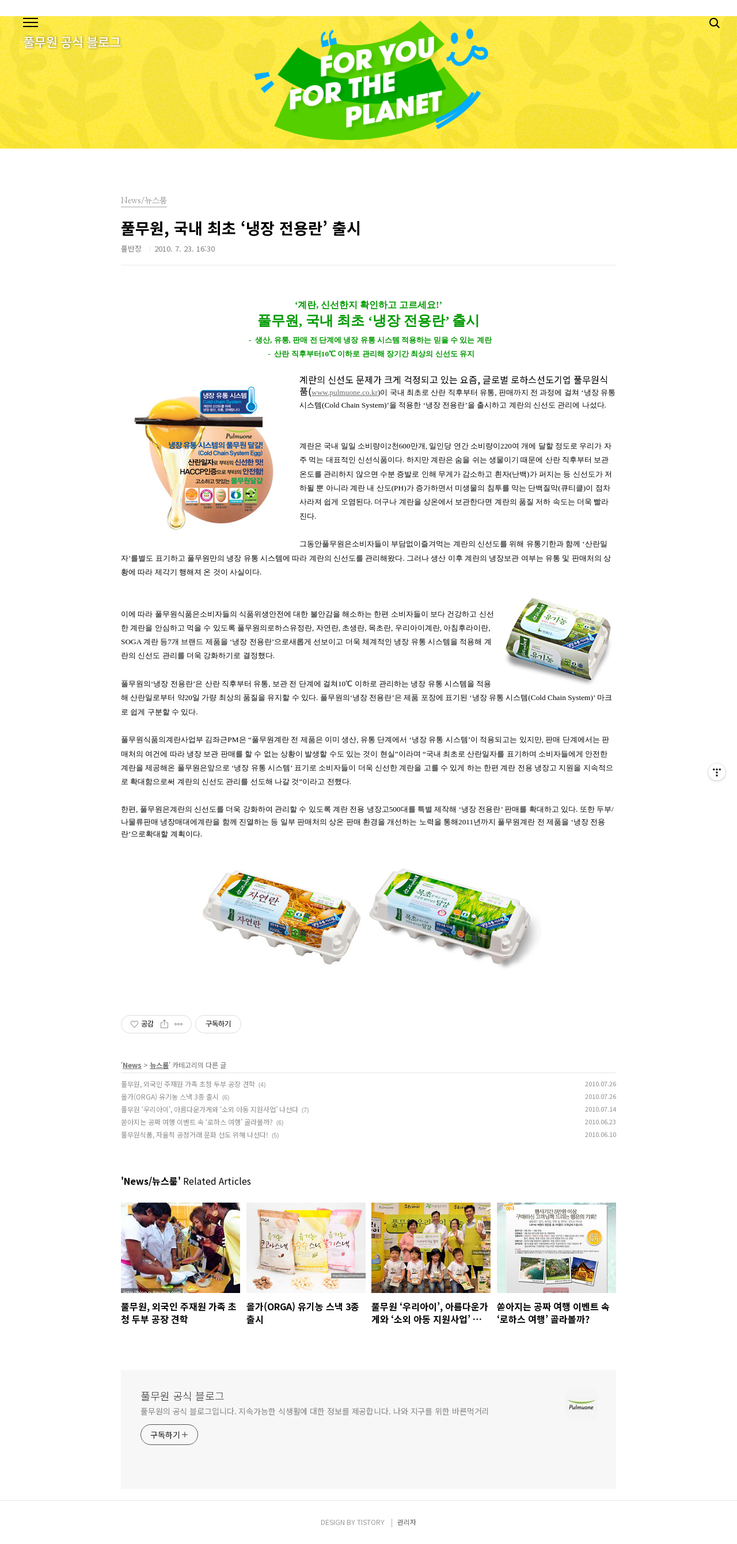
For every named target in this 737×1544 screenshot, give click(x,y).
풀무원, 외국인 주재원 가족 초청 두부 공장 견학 (188, 1084)
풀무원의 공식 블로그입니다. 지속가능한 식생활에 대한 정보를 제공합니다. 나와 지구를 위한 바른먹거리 (314, 1411)
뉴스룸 (159, 1065)
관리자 (406, 1522)
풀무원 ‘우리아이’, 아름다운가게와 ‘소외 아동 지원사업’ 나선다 (209, 1109)
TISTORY (371, 1522)
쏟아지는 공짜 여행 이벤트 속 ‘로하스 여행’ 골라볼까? (197, 1122)
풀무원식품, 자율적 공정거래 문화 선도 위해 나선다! (194, 1134)
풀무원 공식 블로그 (182, 1395)
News (132, 1065)
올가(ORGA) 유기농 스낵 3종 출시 (170, 1096)
